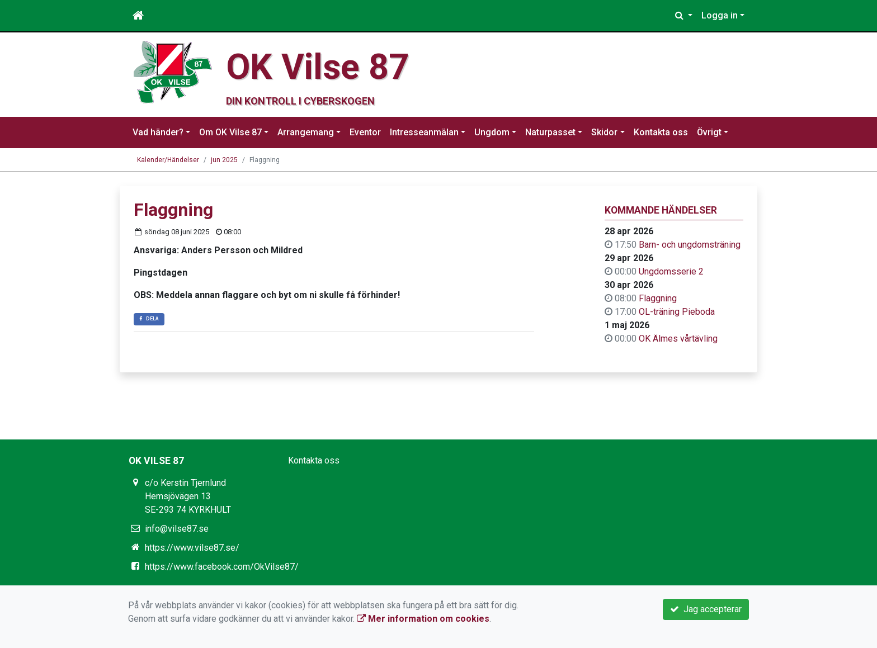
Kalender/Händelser (168, 160)
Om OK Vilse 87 (230, 132)
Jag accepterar (706, 609)
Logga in (719, 15)
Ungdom (492, 132)
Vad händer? (158, 132)
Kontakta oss (661, 132)
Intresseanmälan (424, 132)
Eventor (365, 132)
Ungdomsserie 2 (671, 271)
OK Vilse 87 (317, 66)
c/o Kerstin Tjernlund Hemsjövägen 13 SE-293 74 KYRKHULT (188, 496)
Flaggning (658, 298)
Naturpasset (550, 132)
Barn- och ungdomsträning (690, 244)
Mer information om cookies (423, 618)
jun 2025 (224, 160)
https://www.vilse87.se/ (192, 547)
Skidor (604, 132)
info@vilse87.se (177, 528)
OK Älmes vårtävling (678, 338)
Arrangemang (305, 132)
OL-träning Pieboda (677, 311)
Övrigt (709, 132)
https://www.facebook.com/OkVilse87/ (222, 566)
